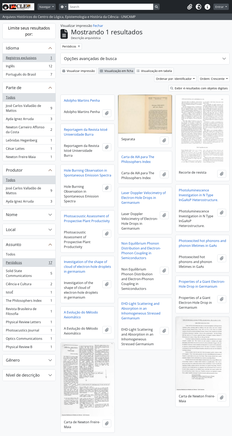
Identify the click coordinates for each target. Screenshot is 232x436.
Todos (10, 97)
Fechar (98, 25)
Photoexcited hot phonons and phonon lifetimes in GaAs (202, 243)
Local (11, 229)
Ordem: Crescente (212, 79)
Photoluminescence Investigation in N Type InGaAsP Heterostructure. (198, 195)
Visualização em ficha (116, 71)
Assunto (13, 244)
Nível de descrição (23, 375)
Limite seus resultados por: (29, 31)
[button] (189, 6)
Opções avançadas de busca (90, 58)
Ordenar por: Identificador (174, 79)
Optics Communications (29, 339)
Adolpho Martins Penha (82, 100)
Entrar (220, 7)
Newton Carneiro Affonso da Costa (29, 129)
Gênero (13, 360)
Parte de (13, 87)
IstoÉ (29, 293)
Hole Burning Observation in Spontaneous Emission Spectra (87, 172)
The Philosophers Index (29, 301)
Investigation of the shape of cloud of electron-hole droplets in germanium (87, 267)
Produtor (14, 170)
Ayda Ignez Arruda (29, 119)
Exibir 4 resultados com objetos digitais (199, 88)
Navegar (45, 7)
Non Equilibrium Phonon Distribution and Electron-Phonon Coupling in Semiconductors (141, 250)
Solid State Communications (29, 273)
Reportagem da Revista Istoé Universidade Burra (85, 132)
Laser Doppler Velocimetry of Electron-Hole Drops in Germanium (143, 198)
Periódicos (29, 263)
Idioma (12, 48)
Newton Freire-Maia (29, 157)
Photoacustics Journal (29, 331)
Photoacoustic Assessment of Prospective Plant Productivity (87, 218)
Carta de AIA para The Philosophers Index (137, 159)
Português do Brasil (29, 75)
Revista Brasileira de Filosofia (29, 311)
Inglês (29, 67)
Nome (11, 214)
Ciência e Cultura (29, 285)
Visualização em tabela (154, 71)
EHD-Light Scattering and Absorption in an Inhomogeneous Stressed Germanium (140, 310)
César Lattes (29, 149)
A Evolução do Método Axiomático (81, 314)
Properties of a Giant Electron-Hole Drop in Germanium (202, 284)
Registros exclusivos (29, 58)
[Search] (110, 7)
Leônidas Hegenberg (29, 141)
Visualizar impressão (78, 71)
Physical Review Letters (29, 323)
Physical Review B (29, 347)
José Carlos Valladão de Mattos (29, 108)
